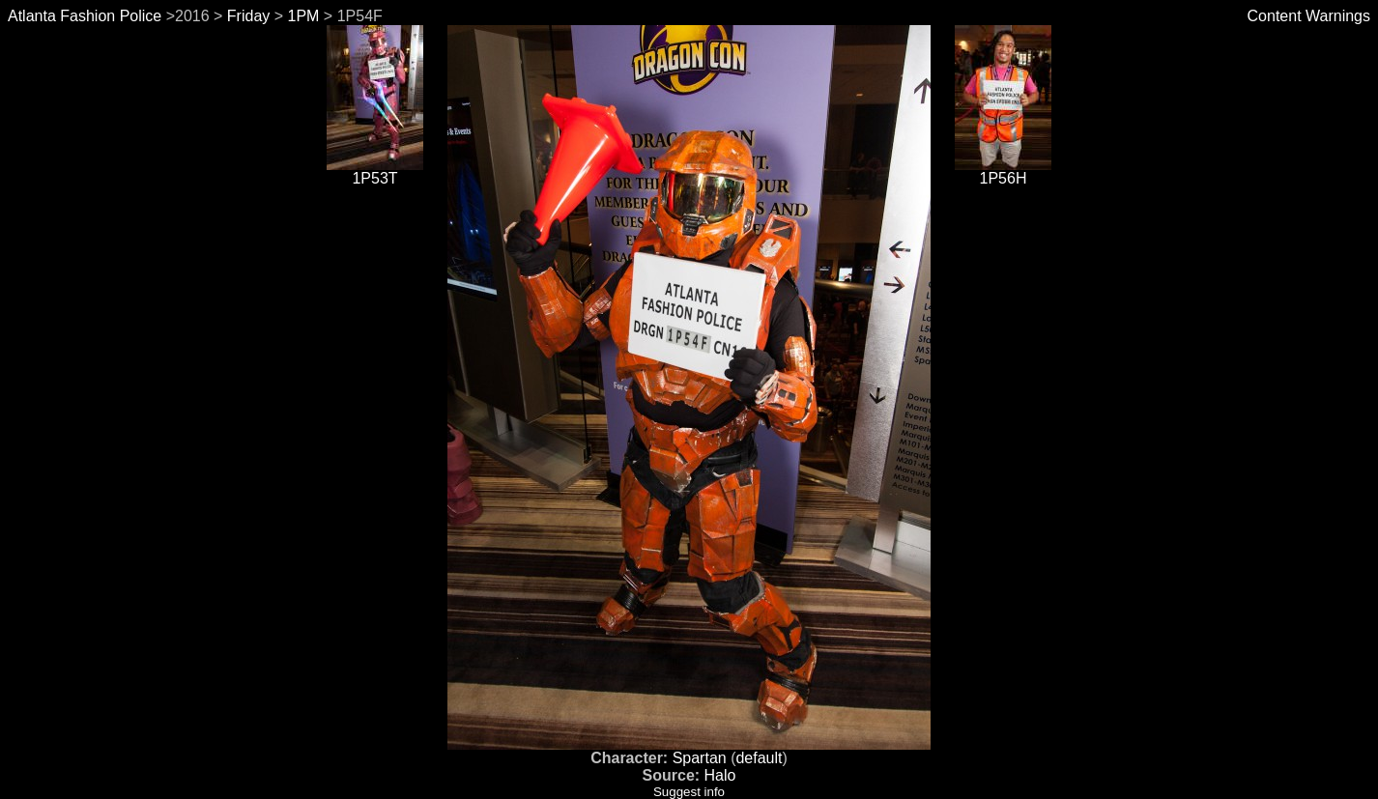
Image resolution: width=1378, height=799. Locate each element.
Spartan (700, 758)
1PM (304, 16)
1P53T (375, 171)
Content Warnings (1309, 16)
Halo (720, 775)
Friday (248, 16)
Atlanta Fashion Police (84, 16)
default (758, 758)
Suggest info (689, 792)
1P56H (1003, 171)
